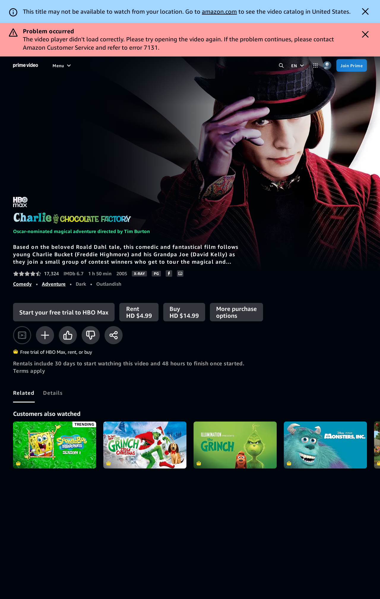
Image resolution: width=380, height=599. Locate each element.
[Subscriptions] (184, 65)
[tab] (24, 393)
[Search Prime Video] (281, 65)
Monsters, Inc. (325, 445)
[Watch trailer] (22, 335)
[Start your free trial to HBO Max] (64, 312)
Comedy (22, 284)
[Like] (68, 335)
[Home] (25, 65)
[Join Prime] (351, 65)
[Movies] (76, 65)
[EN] (298, 65)
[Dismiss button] (365, 11)
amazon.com (219, 11)
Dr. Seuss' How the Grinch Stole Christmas (144, 445)
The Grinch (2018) (235, 445)
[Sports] (126, 65)
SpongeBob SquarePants (54, 445)
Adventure (54, 284)
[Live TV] (149, 65)
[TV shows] (101, 65)
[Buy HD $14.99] (184, 312)
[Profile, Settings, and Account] (327, 65)
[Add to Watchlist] (45, 335)
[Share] (113, 335)
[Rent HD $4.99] (139, 312)
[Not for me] (91, 335)
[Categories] (315, 65)
